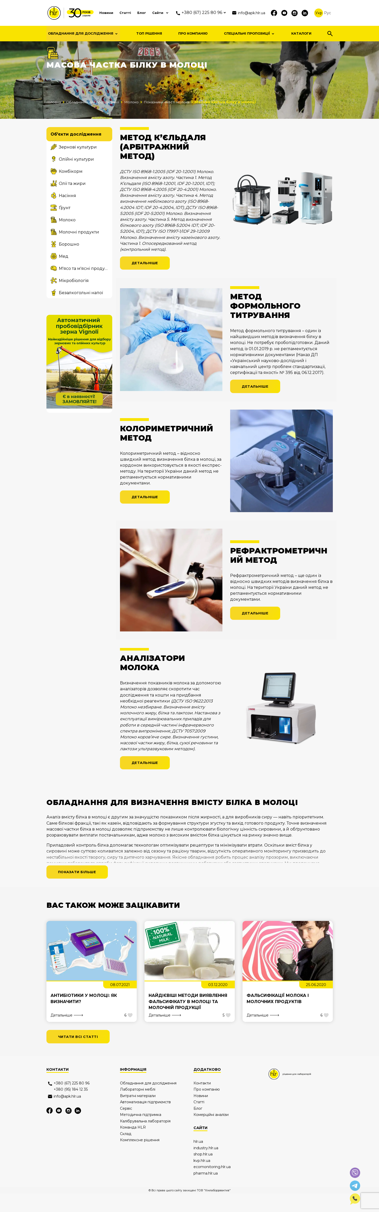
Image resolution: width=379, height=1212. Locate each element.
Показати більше (79, 888)
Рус (327, 13)
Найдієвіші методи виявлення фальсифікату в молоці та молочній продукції (188, 1019)
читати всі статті (80, 1054)
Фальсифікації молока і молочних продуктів (278, 1016)
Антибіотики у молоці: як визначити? (84, 1016)
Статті (116, 13)
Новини (95, 13)
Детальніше (146, 276)
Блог (134, 13)
